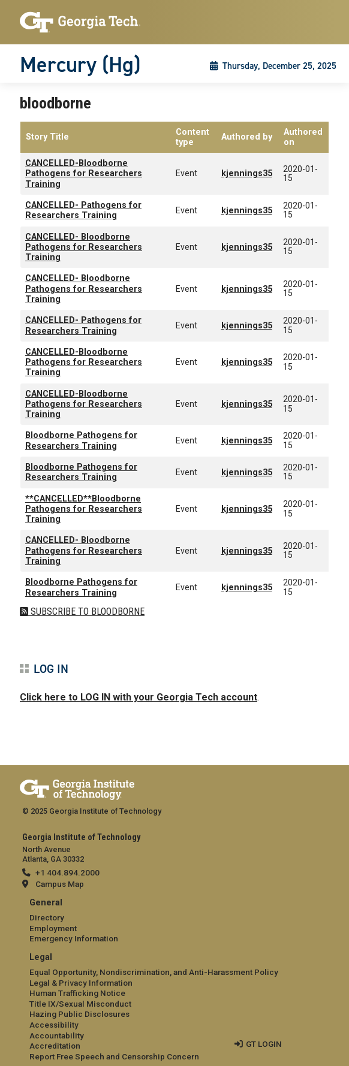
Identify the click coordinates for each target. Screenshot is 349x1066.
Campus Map (59, 884)
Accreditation (54, 1045)
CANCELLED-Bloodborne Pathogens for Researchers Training (83, 173)
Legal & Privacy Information (81, 983)
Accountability (56, 1035)
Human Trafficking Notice (77, 993)
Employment (53, 928)
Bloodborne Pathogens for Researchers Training (81, 440)
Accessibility (54, 1024)
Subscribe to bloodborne (86, 611)
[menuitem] (174, 921)
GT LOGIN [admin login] (264, 1044)
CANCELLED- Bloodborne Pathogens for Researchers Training (83, 247)
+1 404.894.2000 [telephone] (67, 872)
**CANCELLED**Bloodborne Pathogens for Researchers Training (83, 509)
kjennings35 (246, 173)
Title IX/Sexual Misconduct (80, 1003)
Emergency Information (73, 938)
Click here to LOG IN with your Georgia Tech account (138, 697)
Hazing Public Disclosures (79, 1014)
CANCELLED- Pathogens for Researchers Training (83, 210)
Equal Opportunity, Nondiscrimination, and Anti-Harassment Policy (153, 972)
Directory (46, 917)
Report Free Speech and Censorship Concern (114, 1056)
